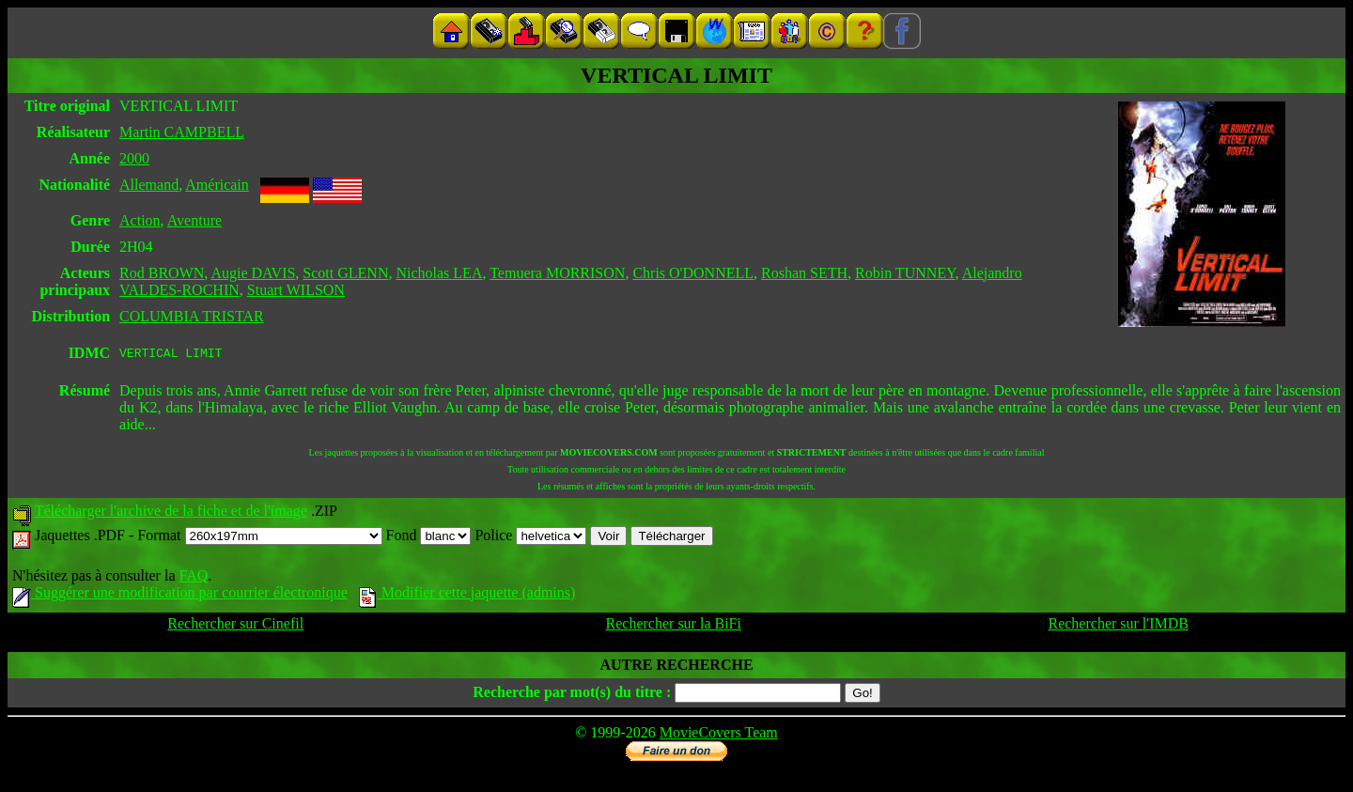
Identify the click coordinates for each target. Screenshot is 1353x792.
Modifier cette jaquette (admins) (467, 595)
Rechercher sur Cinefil (235, 626)
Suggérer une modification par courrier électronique (180, 595)
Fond (429, 538)
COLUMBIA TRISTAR (191, 316)
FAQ (193, 578)
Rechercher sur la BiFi (673, 626)
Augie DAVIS (252, 273)
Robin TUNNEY (905, 273)
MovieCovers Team (719, 735)
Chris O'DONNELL (693, 273)
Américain (217, 185)
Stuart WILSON (296, 290)
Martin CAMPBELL (181, 132)
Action (140, 220)
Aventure (194, 220)
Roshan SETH (804, 273)
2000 (134, 158)
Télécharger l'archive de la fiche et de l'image (171, 513)
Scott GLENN (345, 273)
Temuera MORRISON (557, 273)
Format (259, 538)
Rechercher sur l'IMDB (1118, 626)
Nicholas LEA (439, 273)
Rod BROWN (161, 273)
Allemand (149, 185)
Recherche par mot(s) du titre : (572, 695)
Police (530, 538)
